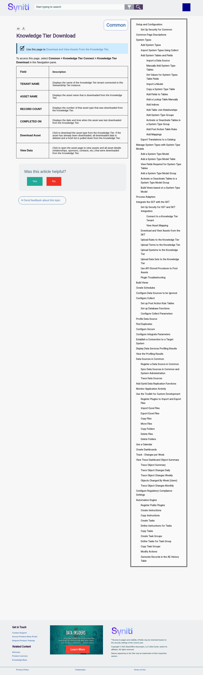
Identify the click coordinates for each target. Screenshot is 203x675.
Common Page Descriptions (151, 34)
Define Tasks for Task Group (156, 541)
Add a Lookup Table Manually (162, 99)
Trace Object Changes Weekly (157, 475)
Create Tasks (148, 520)
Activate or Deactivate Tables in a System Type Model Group (159, 180)
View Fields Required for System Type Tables (161, 166)
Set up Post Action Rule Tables (157, 303)
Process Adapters (145, 197)
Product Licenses (20, 656)
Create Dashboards (146, 449)
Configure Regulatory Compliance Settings (154, 493)
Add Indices (152, 104)
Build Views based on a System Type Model (160, 189)
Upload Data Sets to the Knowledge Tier (160, 261)
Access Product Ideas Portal (24, 637)
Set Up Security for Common (156, 29)
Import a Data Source (158, 60)
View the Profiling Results (149, 354)
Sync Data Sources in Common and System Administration (160, 371)
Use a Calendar (144, 444)
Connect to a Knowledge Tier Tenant (162, 218)
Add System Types (151, 45)
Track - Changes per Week (150, 454)
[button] (129, 7)
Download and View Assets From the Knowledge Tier (77, 49)
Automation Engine (146, 500)
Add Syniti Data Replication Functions (156, 383)
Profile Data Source (146, 319)
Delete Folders (148, 439)
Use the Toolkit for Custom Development (158, 394)
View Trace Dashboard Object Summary (157, 460)
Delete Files (147, 434)
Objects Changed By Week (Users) (159, 480)
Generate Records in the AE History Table (160, 559)
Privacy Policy (22, 670)
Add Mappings (154, 134)
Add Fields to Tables (157, 94)
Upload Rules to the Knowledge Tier (160, 239)
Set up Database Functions (155, 308)
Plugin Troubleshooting (153, 277)
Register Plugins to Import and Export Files (161, 401)
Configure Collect (145, 298)
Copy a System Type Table (160, 89)
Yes (34, 181)
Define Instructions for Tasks (156, 525)
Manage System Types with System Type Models (158, 147)
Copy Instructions (150, 515)
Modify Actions (149, 551)
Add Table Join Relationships (161, 110)
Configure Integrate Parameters (153, 334)
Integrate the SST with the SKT (153, 202)
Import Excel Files (150, 408)
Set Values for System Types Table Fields (162, 77)
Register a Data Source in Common (160, 364)
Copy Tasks (147, 531)
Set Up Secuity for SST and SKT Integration (158, 209)
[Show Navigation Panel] (186, 7)
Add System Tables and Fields (157, 55)
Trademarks (80, 670)
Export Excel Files (150, 413)
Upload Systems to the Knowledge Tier (159, 252)
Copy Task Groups (150, 546)
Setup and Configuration (149, 24)
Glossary (16, 652)
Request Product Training (23, 641)
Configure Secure (145, 329)
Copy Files (146, 418)
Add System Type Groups (160, 115)
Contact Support (19, 633)
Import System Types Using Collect (159, 50)
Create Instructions (151, 510)
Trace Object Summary (153, 465)
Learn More (78, 649)
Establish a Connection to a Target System (154, 341)
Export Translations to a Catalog (158, 139)
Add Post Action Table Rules (161, 129)
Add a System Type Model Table (158, 159)
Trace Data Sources (151, 378)
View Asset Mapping (157, 225)
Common (116, 25)
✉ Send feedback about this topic (41, 200)
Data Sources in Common (150, 359)
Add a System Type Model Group (158, 173)
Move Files (146, 423)
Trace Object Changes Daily (155, 470)
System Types (143, 40)
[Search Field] (88, 7)
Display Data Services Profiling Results (156, 348)
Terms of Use (140, 670)
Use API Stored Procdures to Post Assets (159, 270)
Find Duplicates (144, 324)
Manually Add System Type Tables (160, 67)
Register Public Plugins (153, 505)
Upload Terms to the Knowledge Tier (160, 245)
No (54, 181)
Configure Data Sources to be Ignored (156, 293)
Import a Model (154, 84)
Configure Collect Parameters (157, 313)
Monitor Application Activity (151, 389)
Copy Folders (148, 429)
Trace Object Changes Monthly (157, 485)
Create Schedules (145, 287)
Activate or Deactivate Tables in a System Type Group (163, 122)
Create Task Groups (151, 536)
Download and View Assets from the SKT (160, 232)
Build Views (142, 282)
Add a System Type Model (155, 154)
